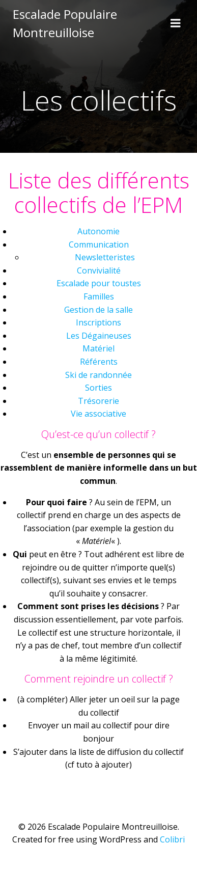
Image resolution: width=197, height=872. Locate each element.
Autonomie (98, 231)
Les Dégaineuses (98, 335)
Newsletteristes (105, 257)
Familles (98, 296)
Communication (99, 244)
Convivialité (99, 270)
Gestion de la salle (98, 309)
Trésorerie (98, 400)
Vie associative (98, 413)
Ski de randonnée (98, 374)
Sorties (98, 387)
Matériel (98, 348)
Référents (99, 361)
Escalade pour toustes (99, 283)
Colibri (172, 839)
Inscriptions (98, 322)
